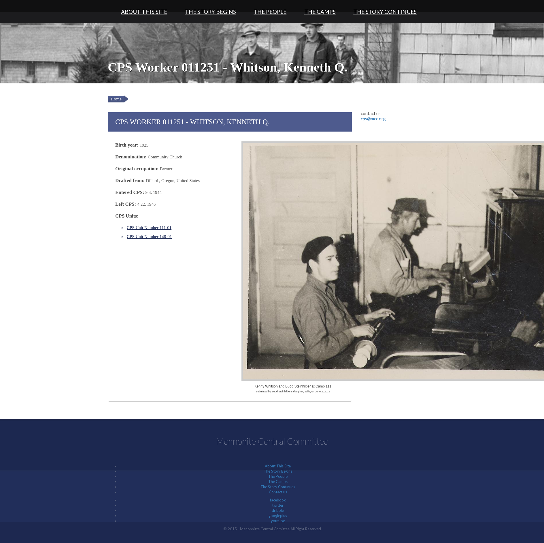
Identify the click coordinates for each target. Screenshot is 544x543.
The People (270, 11)
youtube (278, 520)
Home (116, 99)
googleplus (278, 515)
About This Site (144, 11)
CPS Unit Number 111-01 (149, 227)
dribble (278, 510)
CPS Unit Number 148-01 (149, 236)
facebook (278, 500)
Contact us (278, 492)
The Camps (320, 11)
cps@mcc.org (373, 118)
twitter (278, 505)
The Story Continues (385, 11)
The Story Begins (210, 11)
